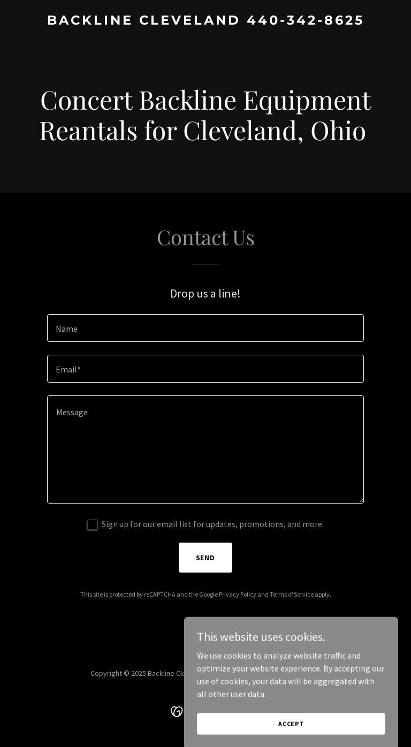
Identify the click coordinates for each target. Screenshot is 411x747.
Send (206, 557)
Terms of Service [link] (292, 594)
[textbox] (205, 328)
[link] (205, 21)
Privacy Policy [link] (237, 594)
